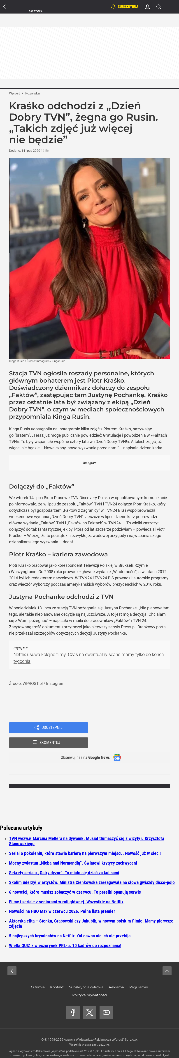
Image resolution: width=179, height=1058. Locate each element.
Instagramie (69, 429)
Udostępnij (51, 728)
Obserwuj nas (82, 743)
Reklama (116, 973)
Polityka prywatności (89, 981)
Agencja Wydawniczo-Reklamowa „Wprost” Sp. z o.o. (101, 1026)
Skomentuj (134, 728)
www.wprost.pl (155, 1041)
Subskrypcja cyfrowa (86, 973)
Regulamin (138, 973)
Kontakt (57, 973)
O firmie (38, 973)
